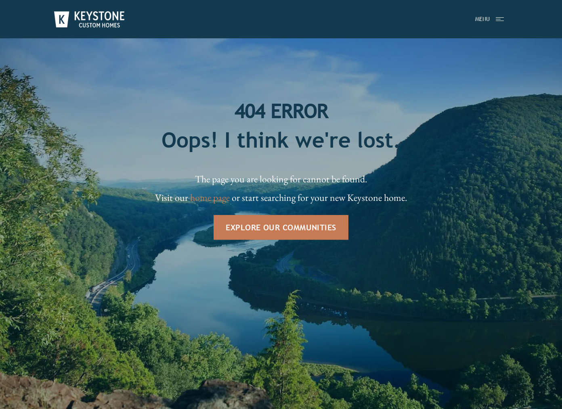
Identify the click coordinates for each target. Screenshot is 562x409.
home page (210, 197)
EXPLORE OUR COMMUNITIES (281, 227)
